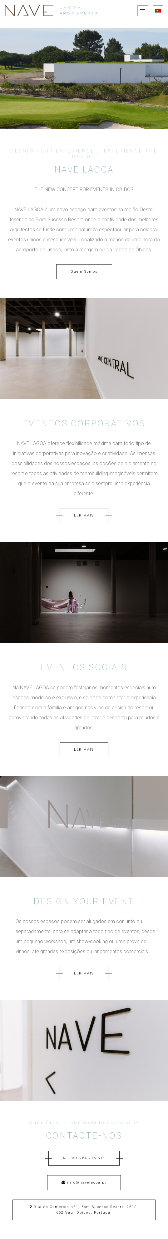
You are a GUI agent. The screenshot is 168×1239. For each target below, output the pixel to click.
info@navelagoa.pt (84, 1182)
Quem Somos (84, 271)
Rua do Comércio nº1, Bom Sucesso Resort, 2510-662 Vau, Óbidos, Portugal (84, 1210)
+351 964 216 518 (84, 1158)
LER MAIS (84, 515)
